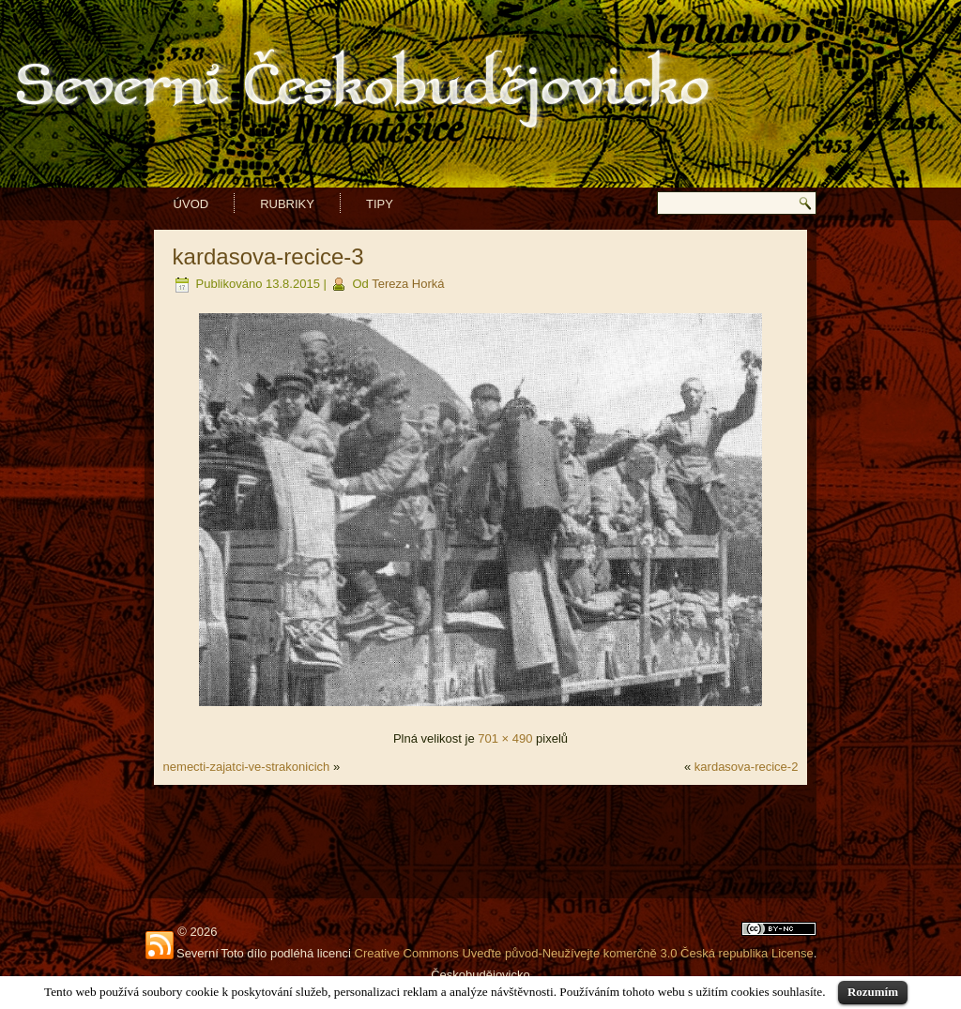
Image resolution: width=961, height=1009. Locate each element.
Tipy (379, 204)
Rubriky (287, 204)
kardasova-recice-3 (268, 256)
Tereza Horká (408, 284)
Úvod (191, 204)
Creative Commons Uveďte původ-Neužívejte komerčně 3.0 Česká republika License (584, 953)
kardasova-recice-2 (746, 767)
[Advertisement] (481, 841)
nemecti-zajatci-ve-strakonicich (246, 767)
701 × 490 (505, 738)
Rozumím (872, 992)
